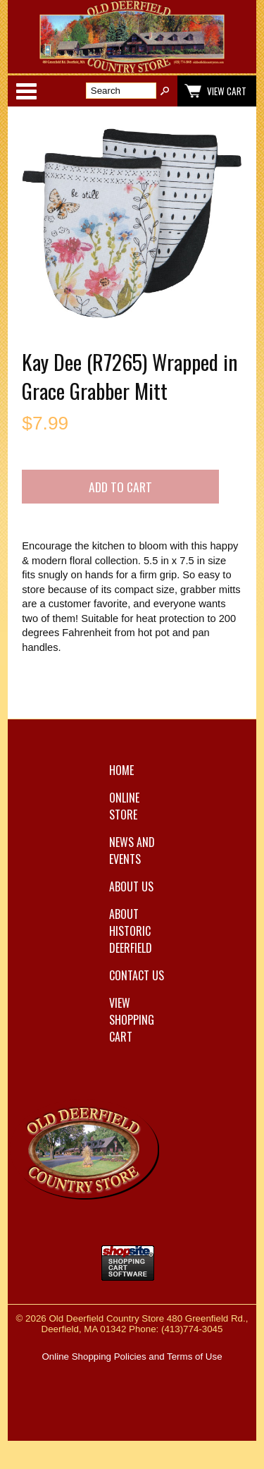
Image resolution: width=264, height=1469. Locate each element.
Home (121, 770)
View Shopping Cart (131, 1019)
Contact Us (136, 975)
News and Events (132, 850)
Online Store (124, 806)
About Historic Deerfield (130, 931)
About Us (131, 886)
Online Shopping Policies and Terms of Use (132, 1356)
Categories (26, 90)
